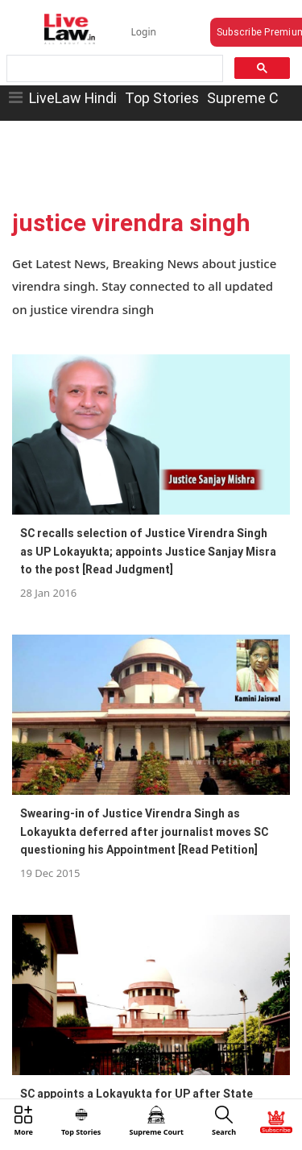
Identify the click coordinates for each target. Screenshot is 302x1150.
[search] (113, 69)
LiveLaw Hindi (73, 98)
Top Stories (162, 98)
